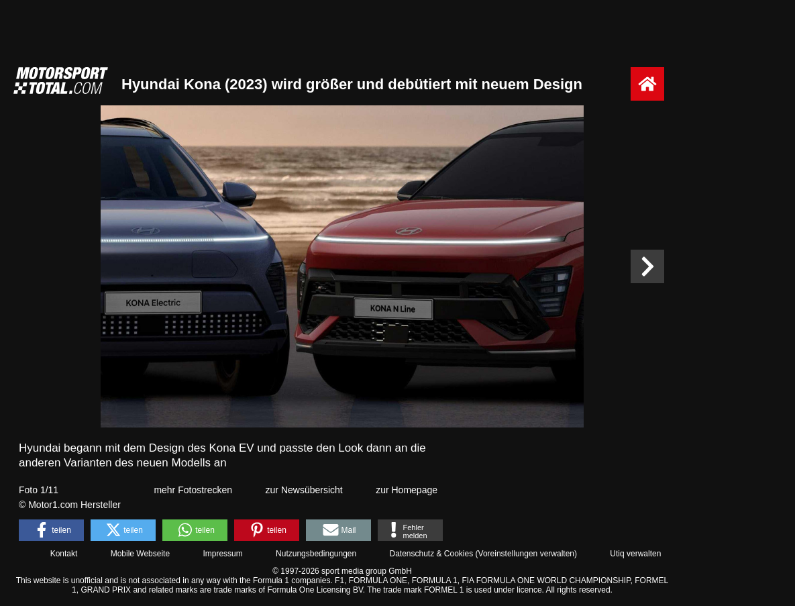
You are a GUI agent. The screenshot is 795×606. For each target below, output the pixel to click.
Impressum (222, 553)
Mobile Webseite (140, 553)
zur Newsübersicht (304, 490)
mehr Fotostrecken (193, 490)
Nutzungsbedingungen (316, 553)
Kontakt (64, 553)
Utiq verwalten (635, 553)
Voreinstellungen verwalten (526, 553)
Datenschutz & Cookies (431, 553)
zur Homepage (406, 490)
